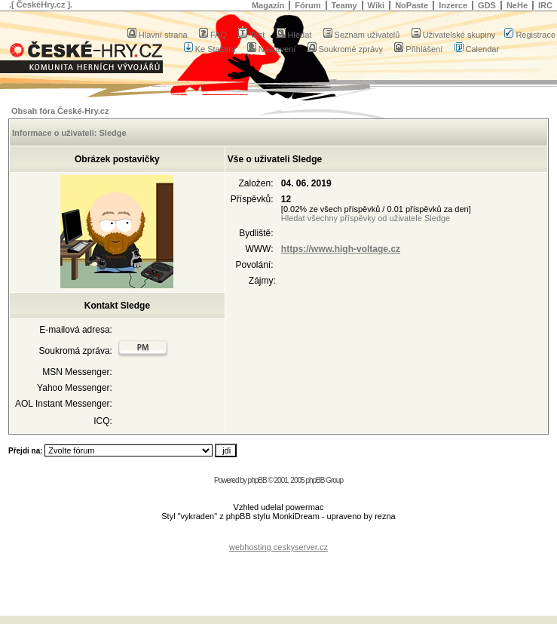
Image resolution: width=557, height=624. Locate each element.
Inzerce (453, 5)
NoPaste (411, 5)
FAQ (213, 34)
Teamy (344, 5)
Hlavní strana (157, 34)
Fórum (307, 5)
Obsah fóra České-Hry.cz (60, 110)
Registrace (529, 34)
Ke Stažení (210, 49)
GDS (487, 5)
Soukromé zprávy (346, 49)
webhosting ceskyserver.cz (278, 547)
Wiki (376, 5)
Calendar (477, 49)
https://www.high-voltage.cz (340, 249)
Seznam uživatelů (361, 34)
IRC (545, 5)
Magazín (268, 5)
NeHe (517, 5)
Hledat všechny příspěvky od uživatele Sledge (365, 218)
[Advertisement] (279, 574)
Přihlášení (418, 49)
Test (251, 34)
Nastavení (271, 49)
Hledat (294, 34)
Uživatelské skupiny (454, 34)
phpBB (257, 480)
